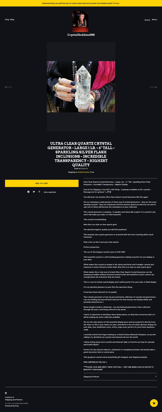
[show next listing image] (151, 86)
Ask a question (50, 191)
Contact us (9, 397)
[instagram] (6, 393)
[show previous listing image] (10, 86)
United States (84, 172)
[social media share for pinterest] (39, 191)
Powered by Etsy (12, 405)
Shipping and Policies (14, 399)
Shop (7, 19)
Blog (12, 19)
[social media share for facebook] (28, 191)
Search (147, 19)
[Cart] (154, 403)
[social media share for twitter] (34, 191)
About (154, 19)
